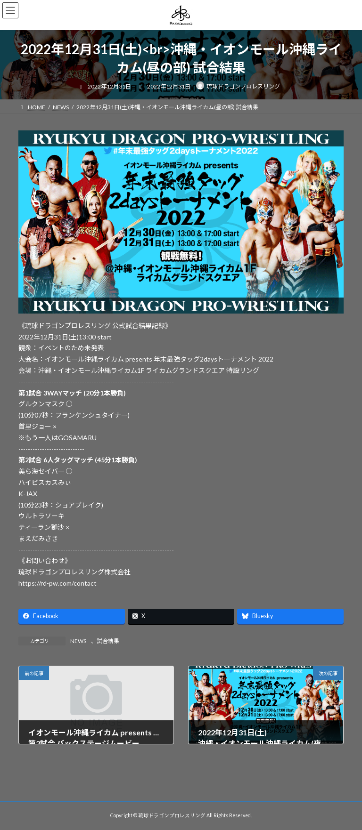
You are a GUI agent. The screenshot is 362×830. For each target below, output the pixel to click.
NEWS (78, 641)
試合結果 (108, 641)
